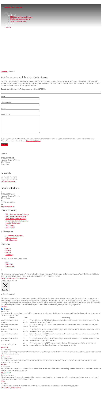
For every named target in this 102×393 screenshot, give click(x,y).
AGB (6, 266)
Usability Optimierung (12, 226)
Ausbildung (9, 258)
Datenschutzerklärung (33, 144)
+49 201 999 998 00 (13, 7)
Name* (20, 97)
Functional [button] (4, 351)
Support (8, 25)
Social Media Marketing (18, 21)
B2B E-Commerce (11, 243)
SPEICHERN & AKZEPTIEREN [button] (11, 391)
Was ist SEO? (9, 231)
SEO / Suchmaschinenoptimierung (17, 218)
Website (20, 109)
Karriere (8, 254)
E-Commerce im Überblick (14, 239)
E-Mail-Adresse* (20, 103)
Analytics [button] (4, 368)
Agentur (8, 13)
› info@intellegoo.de (8, 185)
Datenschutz (9, 270)
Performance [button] (5, 359)
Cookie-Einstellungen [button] (8, 282)
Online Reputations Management (16, 224)
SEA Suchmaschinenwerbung (20, 19)
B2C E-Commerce (11, 241)
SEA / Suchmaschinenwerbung (15, 220)
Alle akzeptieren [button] (21, 282)
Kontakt (8, 27)
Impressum (9, 268)
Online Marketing (11, 15)
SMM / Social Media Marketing (15, 222)
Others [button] (3, 385)
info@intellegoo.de (7, 210)
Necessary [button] (4, 310)
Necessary (7, 312)
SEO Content (9, 229)
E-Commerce (9, 23)
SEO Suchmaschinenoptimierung (21, 17)
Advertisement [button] (6, 376)
